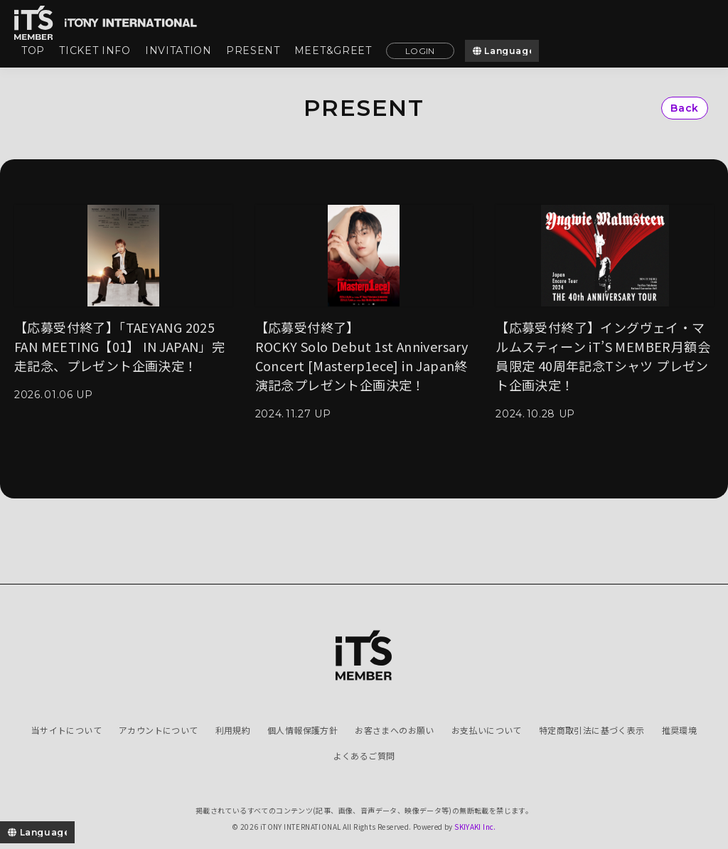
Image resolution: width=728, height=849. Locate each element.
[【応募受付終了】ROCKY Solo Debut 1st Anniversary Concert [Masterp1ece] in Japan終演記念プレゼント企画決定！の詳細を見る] (364, 311)
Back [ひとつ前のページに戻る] (684, 108)
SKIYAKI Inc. (475, 826)
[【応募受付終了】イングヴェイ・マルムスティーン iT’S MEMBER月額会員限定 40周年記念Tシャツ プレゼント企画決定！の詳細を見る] (605, 311)
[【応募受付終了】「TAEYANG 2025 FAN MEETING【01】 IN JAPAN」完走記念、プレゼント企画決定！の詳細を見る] (123, 302)
